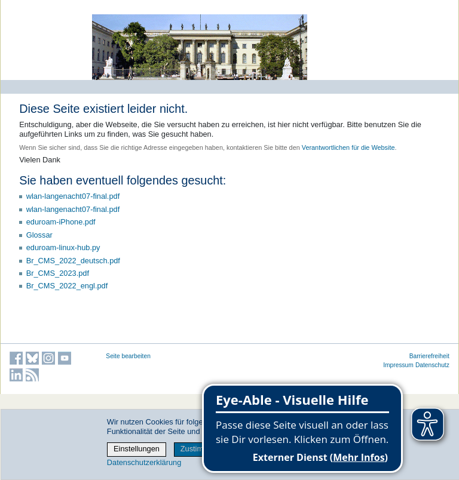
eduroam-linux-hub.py (63, 247)
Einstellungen (137, 448)
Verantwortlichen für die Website (348, 147)
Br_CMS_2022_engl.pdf (67, 285)
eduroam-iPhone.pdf (61, 221)
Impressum (398, 365)
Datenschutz (432, 365)
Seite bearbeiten (128, 356)
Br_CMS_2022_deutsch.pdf (73, 260)
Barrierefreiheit (429, 356)
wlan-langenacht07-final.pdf (73, 196)
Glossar (39, 234)
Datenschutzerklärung (144, 462)
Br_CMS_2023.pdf (57, 273)
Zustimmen (199, 448)
